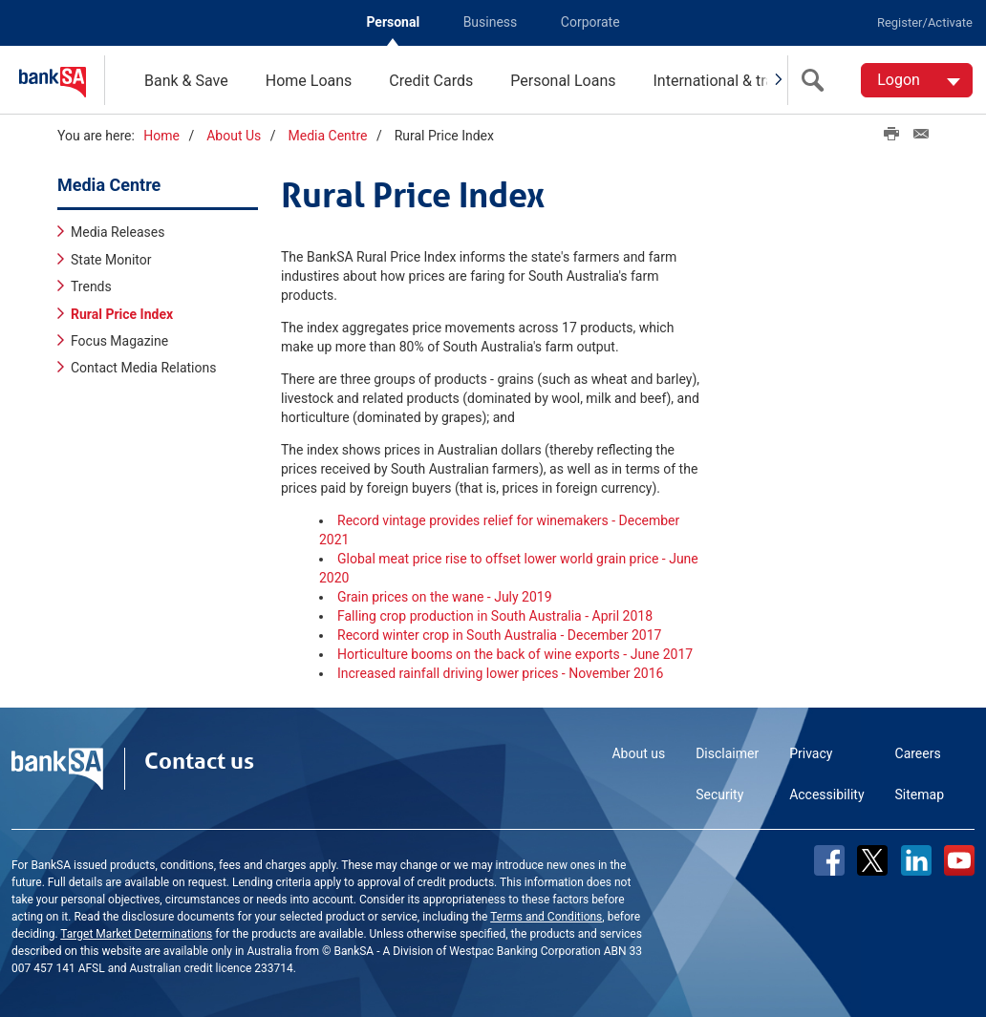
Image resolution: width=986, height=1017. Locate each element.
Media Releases (117, 232)
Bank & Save (186, 81)
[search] (817, 80)
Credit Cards (431, 81)
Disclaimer (727, 753)
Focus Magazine (119, 341)
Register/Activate (925, 22)
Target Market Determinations (136, 934)
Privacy (810, 753)
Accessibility (826, 794)
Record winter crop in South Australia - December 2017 (499, 635)
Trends (91, 286)
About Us (233, 135)
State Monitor (111, 259)
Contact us (199, 761)
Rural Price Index (122, 314)
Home (161, 135)
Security (719, 794)
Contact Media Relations (143, 367)
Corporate (590, 22)
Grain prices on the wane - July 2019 (444, 596)
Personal (392, 22)
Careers (918, 753)
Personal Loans (562, 81)
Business (490, 22)
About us (638, 753)
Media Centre (328, 135)
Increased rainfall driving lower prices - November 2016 (500, 673)
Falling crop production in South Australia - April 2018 (495, 616)
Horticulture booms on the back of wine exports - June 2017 (515, 654)
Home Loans (309, 81)
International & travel (722, 81)
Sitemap (919, 794)
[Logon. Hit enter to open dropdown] (917, 80)
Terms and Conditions (546, 916)
